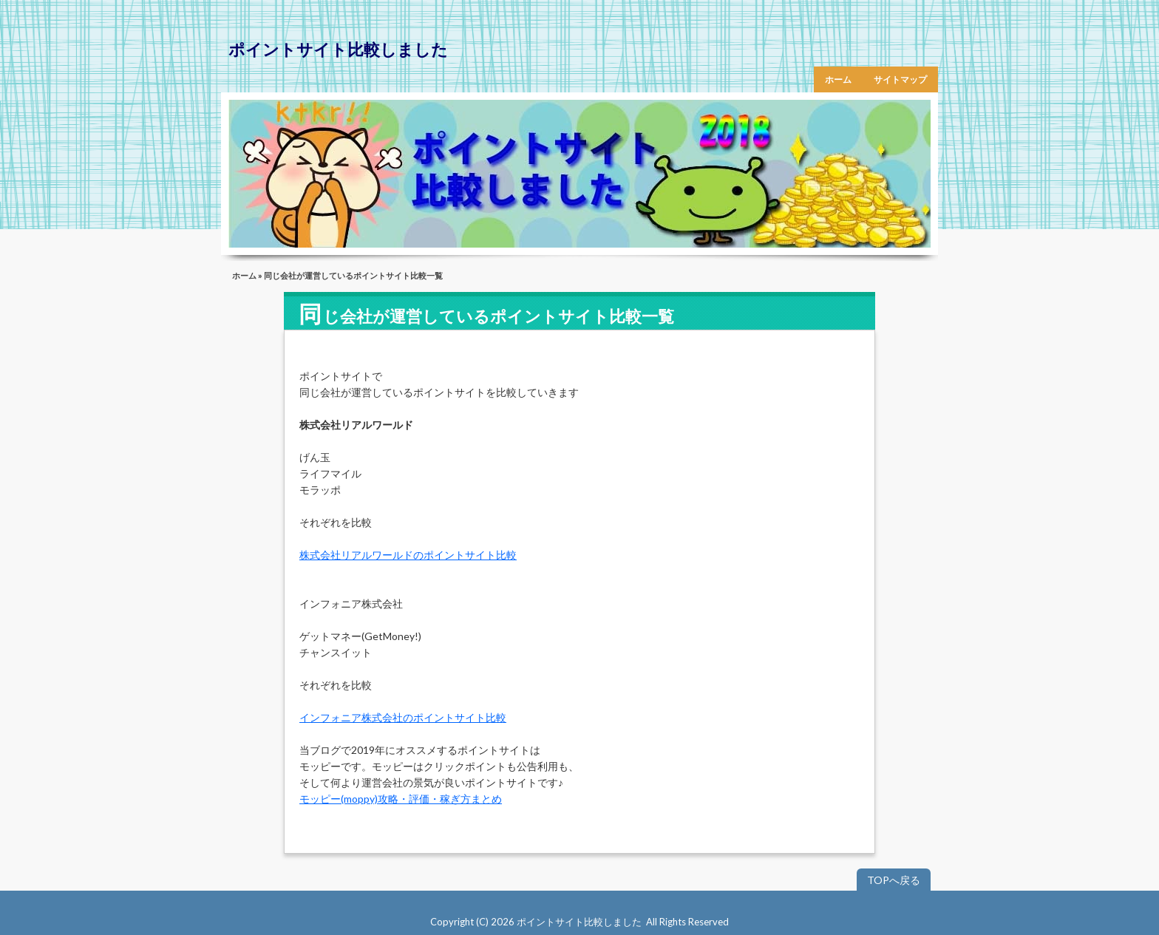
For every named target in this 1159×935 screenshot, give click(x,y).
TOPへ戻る (893, 880)
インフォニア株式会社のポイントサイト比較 (402, 717)
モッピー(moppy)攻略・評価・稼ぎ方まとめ (400, 798)
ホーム (838, 79)
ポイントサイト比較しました (338, 49)
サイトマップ (900, 79)
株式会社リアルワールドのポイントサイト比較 (408, 554)
